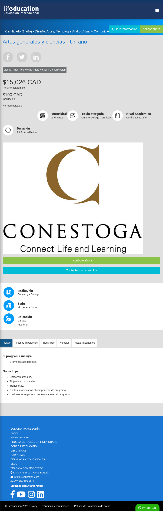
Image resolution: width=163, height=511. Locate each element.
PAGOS (15, 433)
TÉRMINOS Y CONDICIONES (28, 459)
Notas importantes (85, 342)
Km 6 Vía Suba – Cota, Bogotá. (31, 472)
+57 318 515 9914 (23, 481)
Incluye (7, 342)
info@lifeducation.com (26, 477)
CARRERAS (18, 455)
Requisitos (49, 342)
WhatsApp (147, 507)
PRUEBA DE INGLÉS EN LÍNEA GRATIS (34, 441)
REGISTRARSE (20, 437)
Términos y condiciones (56, 506)
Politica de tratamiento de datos (92, 506)
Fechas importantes (27, 342)
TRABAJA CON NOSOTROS (27, 468)
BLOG (14, 463)
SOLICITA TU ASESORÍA (25, 428)
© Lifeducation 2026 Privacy (21, 506)
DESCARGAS (18, 450)
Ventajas (64, 342)
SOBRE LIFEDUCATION (25, 446)
